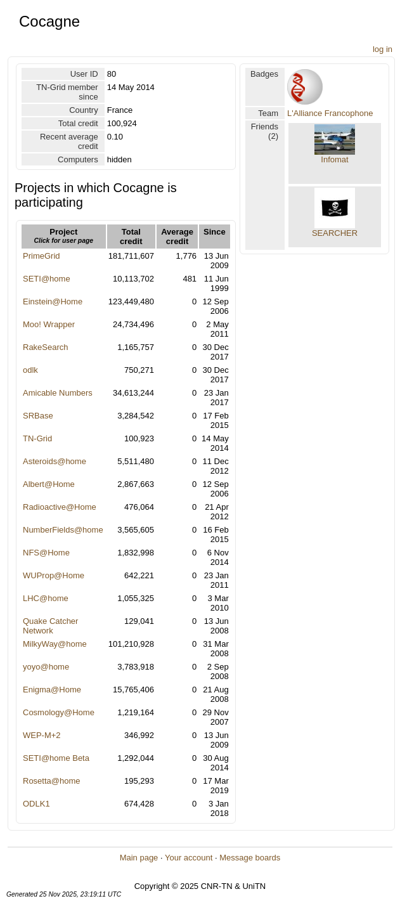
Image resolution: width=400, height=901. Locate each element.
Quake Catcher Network (50, 625)
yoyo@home (46, 666)
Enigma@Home (52, 689)
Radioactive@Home (59, 507)
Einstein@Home (52, 301)
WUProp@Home (53, 575)
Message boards (249, 857)
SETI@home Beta (56, 758)
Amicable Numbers (58, 393)
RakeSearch (45, 347)
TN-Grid (37, 438)
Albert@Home (49, 484)
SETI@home (46, 278)
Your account (188, 857)
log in (382, 49)
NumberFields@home (63, 530)
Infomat (334, 159)
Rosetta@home (52, 781)
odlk (30, 370)
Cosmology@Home (58, 712)
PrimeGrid (41, 256)
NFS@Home (46, 552)
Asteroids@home (54, 461)
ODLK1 (36, 803)
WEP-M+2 (42, 735)
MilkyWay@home (55, 644)
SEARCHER (335, 233)
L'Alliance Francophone (330, 113)
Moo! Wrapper (49, 324)
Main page (139, 857)
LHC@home (45, 598)
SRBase (38, 415)
